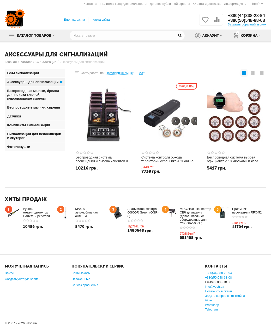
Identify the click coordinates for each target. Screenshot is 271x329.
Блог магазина (74, 19)
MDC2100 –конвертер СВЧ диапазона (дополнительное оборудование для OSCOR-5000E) (195, 216)
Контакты (90, 4)
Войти (9, 273)
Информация (233, 4)
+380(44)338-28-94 (246, 15)
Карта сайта (101, 19)
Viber (208, 300)
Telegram (211, 309)
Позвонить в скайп (218, 291)
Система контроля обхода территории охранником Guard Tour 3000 (169, 159)
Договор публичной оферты (170, 4)
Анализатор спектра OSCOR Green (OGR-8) (142, 212)
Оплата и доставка (207, 4)
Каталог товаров (34, 35)
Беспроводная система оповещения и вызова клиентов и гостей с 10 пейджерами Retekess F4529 (102, 159)
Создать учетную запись (22, 279)
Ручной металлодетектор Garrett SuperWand (36, 212)
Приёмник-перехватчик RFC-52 (247, 210)
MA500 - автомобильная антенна (86, 212)
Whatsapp (212, 305)
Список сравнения (85, 285)
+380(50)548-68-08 (246, 20)
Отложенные (81, 279)
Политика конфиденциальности (123, 4)
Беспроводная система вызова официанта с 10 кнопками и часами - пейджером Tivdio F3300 (234, 159)
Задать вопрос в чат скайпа (225, 296)
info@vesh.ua (214, 286)
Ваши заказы (81, 273)
